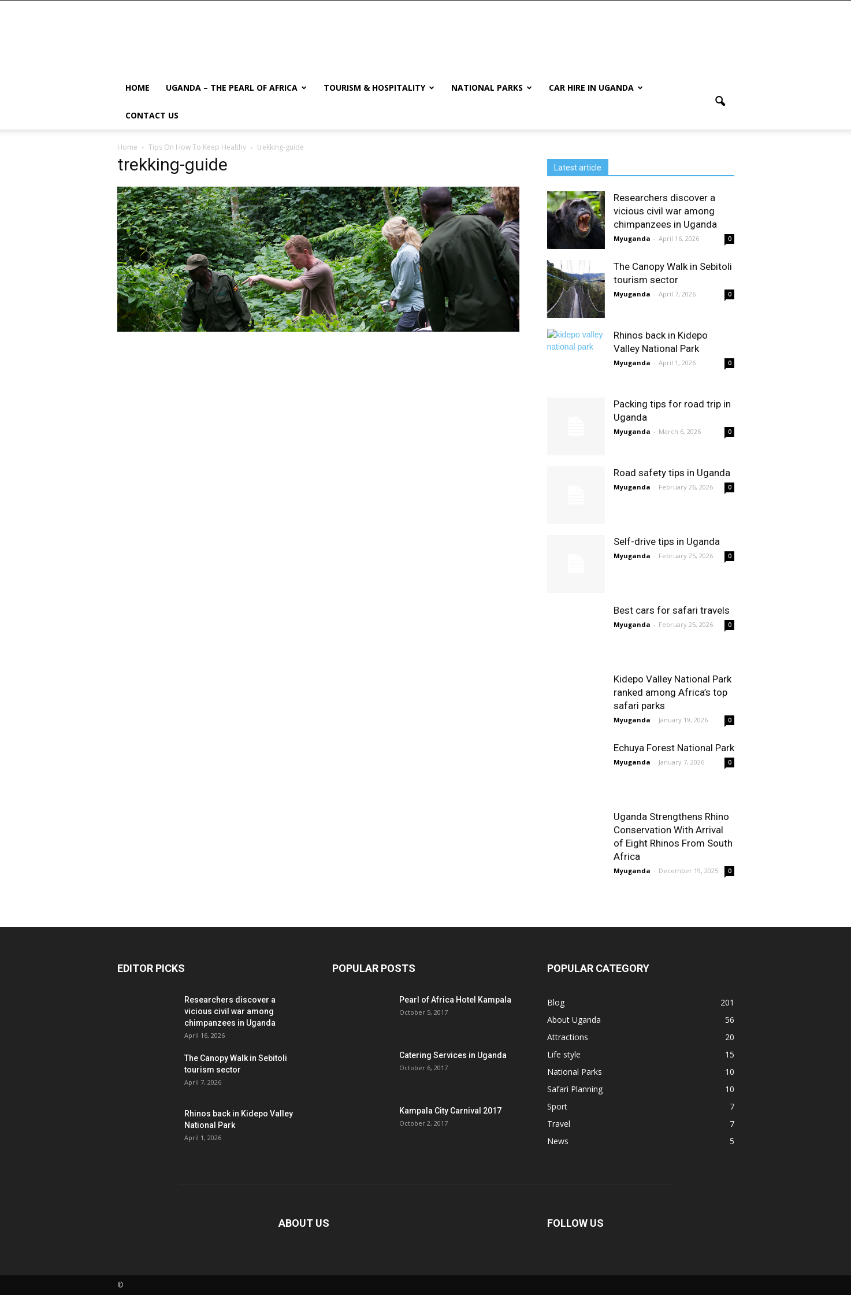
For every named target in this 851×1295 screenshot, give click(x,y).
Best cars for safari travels (672, 610)
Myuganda (632, 238)
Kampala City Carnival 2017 (450, 1110)
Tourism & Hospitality (379, 87)
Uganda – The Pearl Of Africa (236, 87)
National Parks (491, 87)
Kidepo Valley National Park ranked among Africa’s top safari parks (672, 692)
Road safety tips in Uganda (672, 472)
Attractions (567, 1036)
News (557, 1141)
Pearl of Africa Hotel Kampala (455, 999)
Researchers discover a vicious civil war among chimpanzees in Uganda (665, 211)
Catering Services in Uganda (453, 1055)
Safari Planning (575, 1089)
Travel (558, 1123)
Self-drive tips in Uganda (667, 541)
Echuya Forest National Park (674, 748)
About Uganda (574, 1019)
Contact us (152, 115)
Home (137, 87)
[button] (720, 102)
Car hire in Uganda (596, 87)
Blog (555, 1002)
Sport (557, 1106)
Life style (564, 1054)
